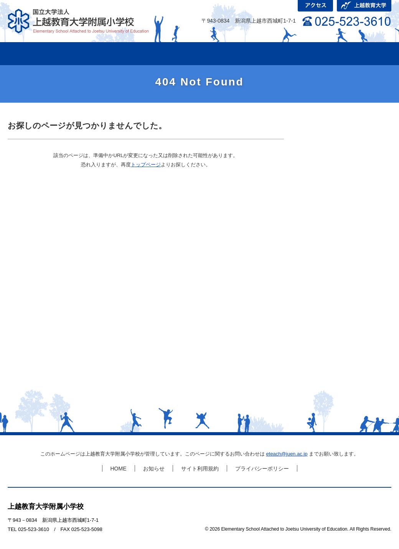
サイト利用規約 (200, 468)
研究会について (287, 53)
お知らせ (154, 468)
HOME (27, 53)
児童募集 (356, 53)
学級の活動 (149, 53)
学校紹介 (80, 53)
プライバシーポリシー (262, 468)
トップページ (146, 164)
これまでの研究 (218, 53)
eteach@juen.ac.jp (287, 454)
